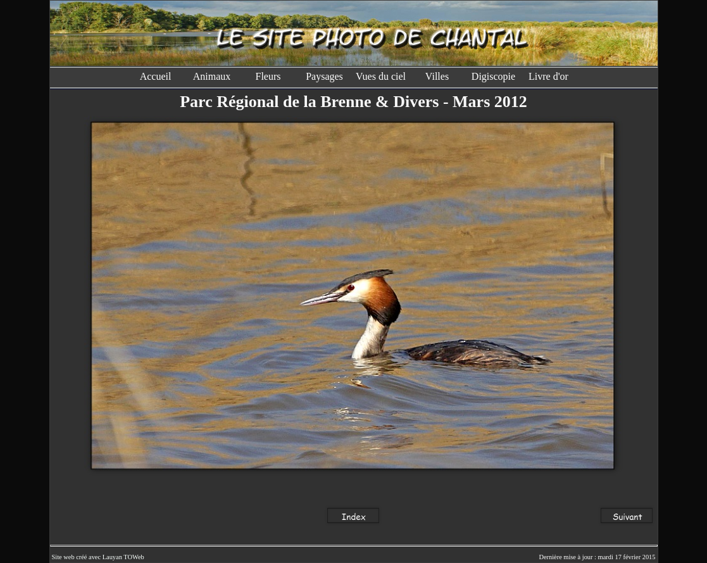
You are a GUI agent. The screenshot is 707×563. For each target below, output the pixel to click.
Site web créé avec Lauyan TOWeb (98, 557)
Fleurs (268, 76)
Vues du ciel (381, 76)
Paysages (324, 76)
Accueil (156, 76)
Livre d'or (550, 76)
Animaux (212, 76)
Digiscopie (493, 76)
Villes (437, 76)
